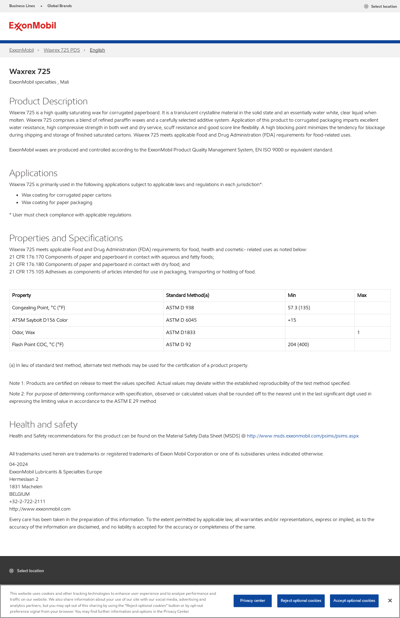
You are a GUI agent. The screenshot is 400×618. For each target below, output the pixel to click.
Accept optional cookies (354, 600)
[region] (200, 601)
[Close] (390, 600)
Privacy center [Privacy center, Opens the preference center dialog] (253, 600)
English (97, 50)
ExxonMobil (21, 50)
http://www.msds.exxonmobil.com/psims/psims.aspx (302, 436)
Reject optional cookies (301, 600)
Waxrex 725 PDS (62, 50)
